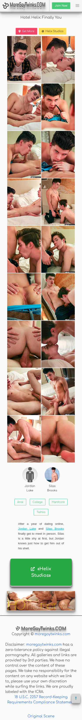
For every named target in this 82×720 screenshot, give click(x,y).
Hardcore (58, 502)
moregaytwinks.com (52, 634)
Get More (26, 31)
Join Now (61, 5)
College (38, 502)
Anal (20, 502)
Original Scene (41, 716)
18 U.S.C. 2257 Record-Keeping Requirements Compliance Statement (41, 699)
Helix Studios (52, 31)
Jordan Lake (30, 479)
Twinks (41, 512)
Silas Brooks (52, 479)
